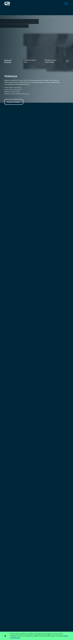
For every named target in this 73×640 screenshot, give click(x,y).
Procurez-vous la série (30, 61)
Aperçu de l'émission (8, 61)
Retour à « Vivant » (13, 102)
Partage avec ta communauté (57, 61)
